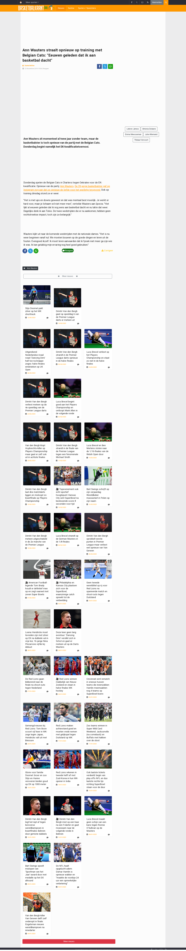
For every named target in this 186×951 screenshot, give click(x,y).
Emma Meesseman (133, 134)
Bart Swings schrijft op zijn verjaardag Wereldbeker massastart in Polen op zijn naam (98, 495)
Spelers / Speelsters (87, 8)
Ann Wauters (67, 186)
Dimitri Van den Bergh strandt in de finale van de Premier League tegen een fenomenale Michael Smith (67, 451)
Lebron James (133, 129)
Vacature (107, 943)
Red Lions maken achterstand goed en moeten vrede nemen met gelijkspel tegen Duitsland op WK (66, 731)
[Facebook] (151, 943)
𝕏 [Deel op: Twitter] (105, 66)
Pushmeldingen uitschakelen (115, 946)
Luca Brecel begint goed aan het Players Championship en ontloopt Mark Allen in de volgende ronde (67, 407)
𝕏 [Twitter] (156, 943)
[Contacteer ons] (161, 943)
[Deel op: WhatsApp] (110, 66)
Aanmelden (157, 2)
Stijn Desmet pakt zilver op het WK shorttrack (34, 311)
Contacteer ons (81, 943)
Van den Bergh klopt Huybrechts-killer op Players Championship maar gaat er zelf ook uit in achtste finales (36, 451)
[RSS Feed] (166, 943)
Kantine (71, 8)
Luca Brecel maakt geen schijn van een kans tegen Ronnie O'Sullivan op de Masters (96, 825)
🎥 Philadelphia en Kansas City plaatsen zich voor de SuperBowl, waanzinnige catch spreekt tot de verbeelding (66, 591)
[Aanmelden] (24, 268)
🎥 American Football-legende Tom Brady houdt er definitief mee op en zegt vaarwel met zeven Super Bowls (36, 588)
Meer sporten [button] (31, 2)
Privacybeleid (96, 943)
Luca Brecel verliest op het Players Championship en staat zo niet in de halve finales (97, 358)
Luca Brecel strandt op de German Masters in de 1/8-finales (67, 539)
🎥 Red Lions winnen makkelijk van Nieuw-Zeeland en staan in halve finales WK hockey (66, 685)
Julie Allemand (151, 134)
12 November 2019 (31, 68)
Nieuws (61, 8)
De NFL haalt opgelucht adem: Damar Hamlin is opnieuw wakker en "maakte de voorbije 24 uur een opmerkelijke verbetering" (67, 875)
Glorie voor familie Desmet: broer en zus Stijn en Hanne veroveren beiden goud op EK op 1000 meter (36, 778)
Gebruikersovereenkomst (69, 946)
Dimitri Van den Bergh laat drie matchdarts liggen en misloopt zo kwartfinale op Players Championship (36, 495)
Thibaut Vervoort (141, 140)
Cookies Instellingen (91, 946)
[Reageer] (47, 318)
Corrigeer (107, 250)
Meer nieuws (68, 276)
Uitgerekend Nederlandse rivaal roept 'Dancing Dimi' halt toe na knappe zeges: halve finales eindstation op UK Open (35, 361)
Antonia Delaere (149, 129)
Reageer (46, 68)
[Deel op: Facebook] (99, 66)
